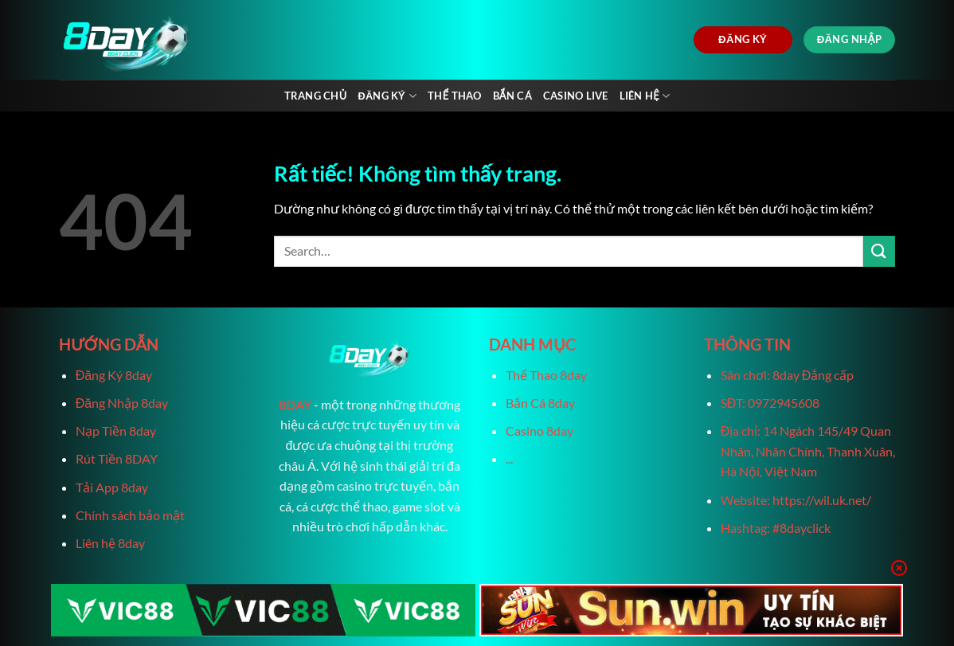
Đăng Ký (387, 96)
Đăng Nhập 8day (122, 402)
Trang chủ (315, 95)
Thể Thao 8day (546, 374)
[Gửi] (879, 251)
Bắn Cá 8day (540, 402)
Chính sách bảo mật (130, 515)
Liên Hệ (645, 96)
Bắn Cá (512, 95)
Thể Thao (454, 95)
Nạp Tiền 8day (116, 430)
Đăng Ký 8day (114, 374)
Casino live (575, 95)
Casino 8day (539, 430)
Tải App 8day (112, 487)
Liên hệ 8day (110, 542)
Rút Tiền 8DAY (117, 458)
